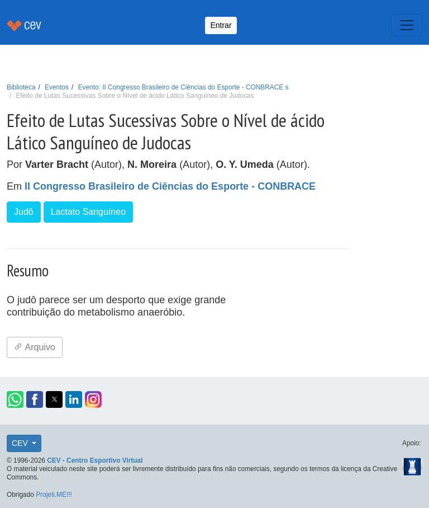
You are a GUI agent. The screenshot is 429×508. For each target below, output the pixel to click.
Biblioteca (21, 87)
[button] (15, 399)
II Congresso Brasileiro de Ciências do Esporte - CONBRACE (170, 186)
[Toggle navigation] (406, 25)
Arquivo (34, 347)
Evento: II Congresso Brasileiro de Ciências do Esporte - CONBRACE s (183, 87)
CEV (21, 443)
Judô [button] (24, 212)
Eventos (57, 87)
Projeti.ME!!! (54, 494)
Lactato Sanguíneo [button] (88, 212)
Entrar (220, 25)
